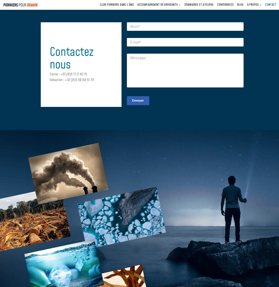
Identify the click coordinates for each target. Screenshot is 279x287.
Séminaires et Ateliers (199, 4)
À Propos (253, 4)
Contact (270, 4)
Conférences (225, 4)
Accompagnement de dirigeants (157, 4)
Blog (240, 4)
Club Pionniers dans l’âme (117, 4)
